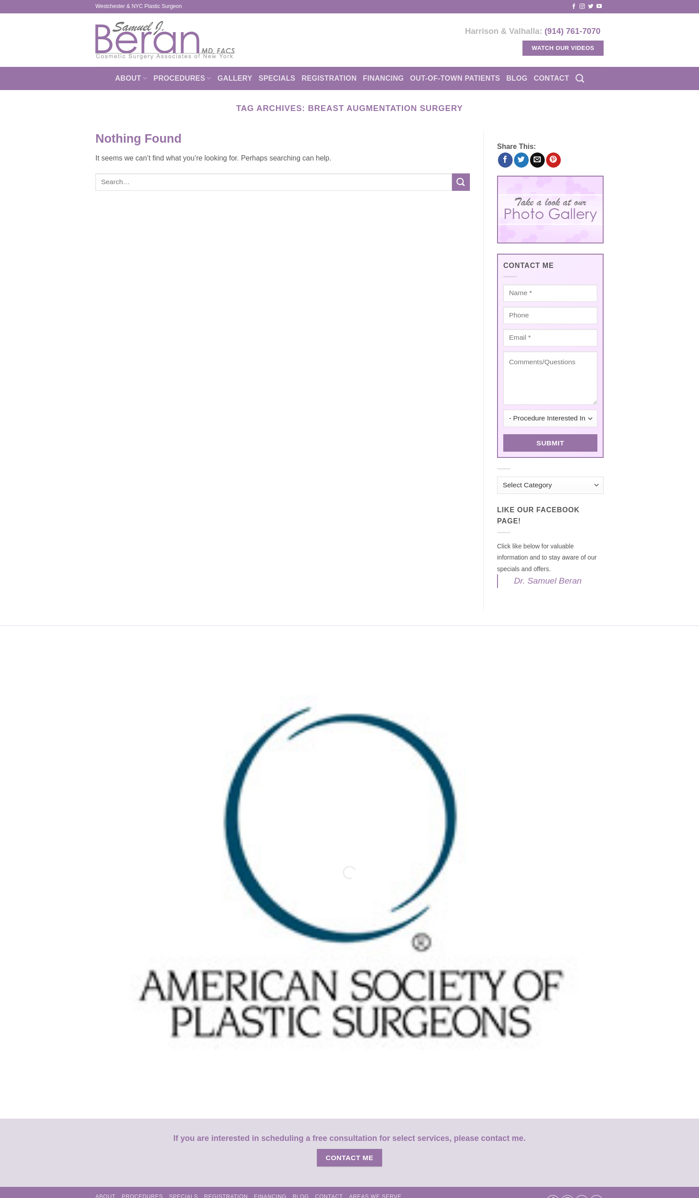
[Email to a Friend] (537, 160)
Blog (517, 78)
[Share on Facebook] (505, 160)
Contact (551, 78)
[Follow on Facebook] (573, 7)
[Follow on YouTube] (599, 7)
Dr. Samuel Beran (548, 580)
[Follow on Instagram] (582, 7)
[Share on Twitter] (521, 160)
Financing (383, 78)
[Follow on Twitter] (590, 7)
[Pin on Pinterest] (553, 160)
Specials (277, 78)
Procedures (182, 78)
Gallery (235, 78)
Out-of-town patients (455, 78)
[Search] (580, 78)
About (131, 78)
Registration (329, 78)
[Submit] (461, 182)
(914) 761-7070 (572, 31)
